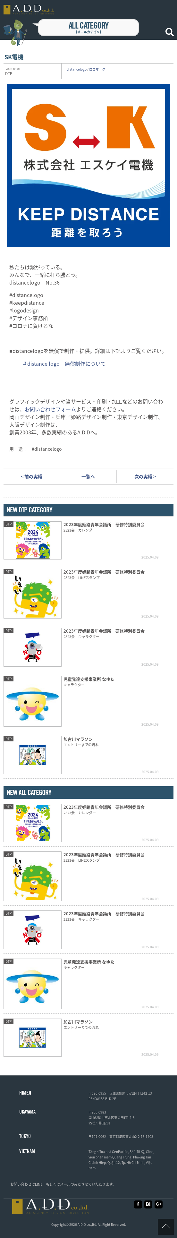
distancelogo (77, 69)
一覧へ (88, 476)
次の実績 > (145, 476)
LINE (38, 1184)
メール (65, 1184)
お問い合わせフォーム (50, 409)
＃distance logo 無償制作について (64, 363)
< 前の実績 (31, 476)
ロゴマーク (97, 69)
